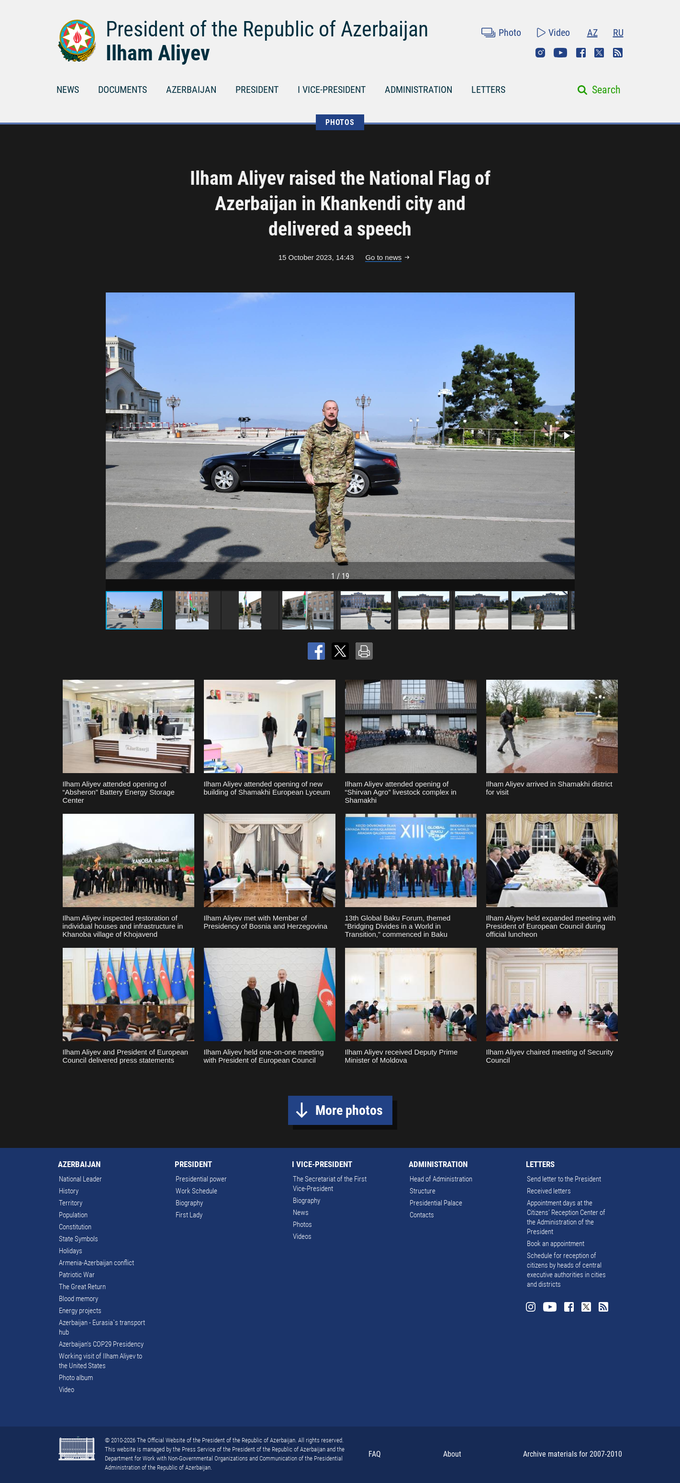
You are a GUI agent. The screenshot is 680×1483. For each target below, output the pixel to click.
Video (559, 32)
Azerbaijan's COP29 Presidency (101, 1344)
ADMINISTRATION (418, 89)
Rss (618, 52)
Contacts (422, 1215)
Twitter (599, 52)
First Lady (189, 1215)
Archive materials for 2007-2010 (572, 1454)
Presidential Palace (436, 1203)
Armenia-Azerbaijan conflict (96, 1262)
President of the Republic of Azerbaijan (267, 29)
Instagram (540, 52)
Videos (302, 1236)
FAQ (374, 1454)
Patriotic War (77, 1274)
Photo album (76, 1377)
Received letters (549, 1191)
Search (606, 90)
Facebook (581, 52)
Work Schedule (196, 1191)
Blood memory (78, 1298)
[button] (566, 435)
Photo (510, 32)
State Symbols (78, 1239)
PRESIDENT (257, 89)
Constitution (75, 1227)
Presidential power (201, 1179)
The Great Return (82, 1286)
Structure (422, 1191)
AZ (592, 32)
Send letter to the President (564, 1179)
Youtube (560, 52)
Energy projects (80, 1310)
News (301, 1212)
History (68, 1191)
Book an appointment (555, 1243)
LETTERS (488, 89)
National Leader (80, 1179)
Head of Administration (441, 1179)
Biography (189, 1203)
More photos (349, 1110)
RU (618, 32)
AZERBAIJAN (191, 89)
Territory (70, 1203)
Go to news (383, 257)
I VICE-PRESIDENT (332, 89)
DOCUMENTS (122, 89)
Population (73, 1215)
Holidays (70, 1251)
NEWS (67, 89)
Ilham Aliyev (158, 53)
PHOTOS (340, 122)
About (452, 1454)
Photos (302, 1224)
